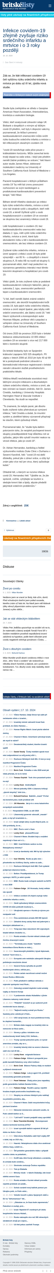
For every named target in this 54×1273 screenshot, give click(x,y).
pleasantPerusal (31, 833)
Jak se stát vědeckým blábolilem (21, 618)
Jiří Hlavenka (19, 803)
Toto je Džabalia (20, 1169)
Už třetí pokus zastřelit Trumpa (26, 1225)
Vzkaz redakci (29, 1246)
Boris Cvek (18, 770)
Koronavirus (11, 521)
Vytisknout (9, 530)
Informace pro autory (32, 1249)
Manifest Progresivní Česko (25, 766)
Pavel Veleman (20, 1081)
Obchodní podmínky (10, 1255)
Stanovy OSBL (30, 1243)
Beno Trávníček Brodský (24, 1121)
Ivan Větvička (19, 859)
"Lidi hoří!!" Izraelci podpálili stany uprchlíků (32, 1118)
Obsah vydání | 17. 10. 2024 (19, 710)
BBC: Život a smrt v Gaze (24, 829)
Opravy (5, 1249)
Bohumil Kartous (18, 653)
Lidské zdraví (24, 521)
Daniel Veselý (19, 752)
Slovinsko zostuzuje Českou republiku (30, 1165)
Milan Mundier (17, 593)
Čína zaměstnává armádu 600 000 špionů (31, 918)
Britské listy (22, 6)
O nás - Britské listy (10, 1243)
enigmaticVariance (32, 1055)
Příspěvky (28, 1252)
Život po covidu (11, 588)
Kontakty (6, 1246)
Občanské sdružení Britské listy (31, 1262)
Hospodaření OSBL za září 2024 (26, 811)
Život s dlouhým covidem (17, 649)
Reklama (6, 1252)
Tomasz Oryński (20, 778)
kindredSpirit (30, 785)
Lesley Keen (19, 785)
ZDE (26, 505)
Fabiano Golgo (20, 888)
